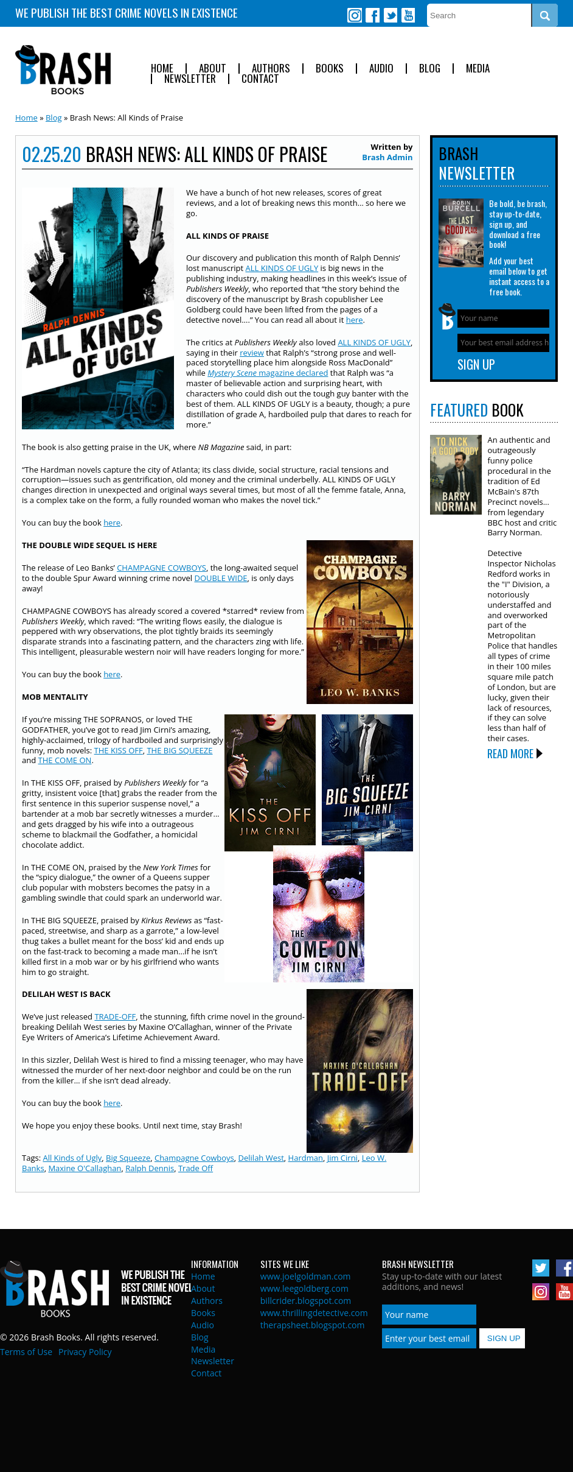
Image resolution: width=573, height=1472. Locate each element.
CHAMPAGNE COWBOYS (161, 567)
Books (330, 68)
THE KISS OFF (118, 750)
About (212, 68)
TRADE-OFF (115, 1016)
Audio (381, 68)
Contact (260, 79)
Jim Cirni (342, 1157)
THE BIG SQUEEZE (179, 750)
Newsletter (190, 79)
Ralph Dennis (149, 1168)
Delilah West (261, 1157)
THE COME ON (65, 760)
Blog (429, 68)
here (354, 319)
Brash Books (63, 69)
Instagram (354, 15)
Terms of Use (26, 1352)
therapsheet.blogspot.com (312, 1325)
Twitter (390, 15)
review (252, 352)
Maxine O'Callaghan (84, 1168)
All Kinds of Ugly (72, 1157)
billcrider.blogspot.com (306, 1300)
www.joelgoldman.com (305, 1276)
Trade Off (195, 1168)
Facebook (372, 15)
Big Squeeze (128, 1157)
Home (162, 68)
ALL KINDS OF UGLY (282, 267)
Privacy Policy (84, 1352)
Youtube (407, 15)
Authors (271, 68)
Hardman (305, 1157)
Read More (510, 753)
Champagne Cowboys (194, 1157)
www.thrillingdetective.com (314, 1313)
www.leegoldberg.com (304, 1288)
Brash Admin (387, 157)
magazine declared (267, 372)
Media (478, 68)
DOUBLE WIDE (220, 577)
